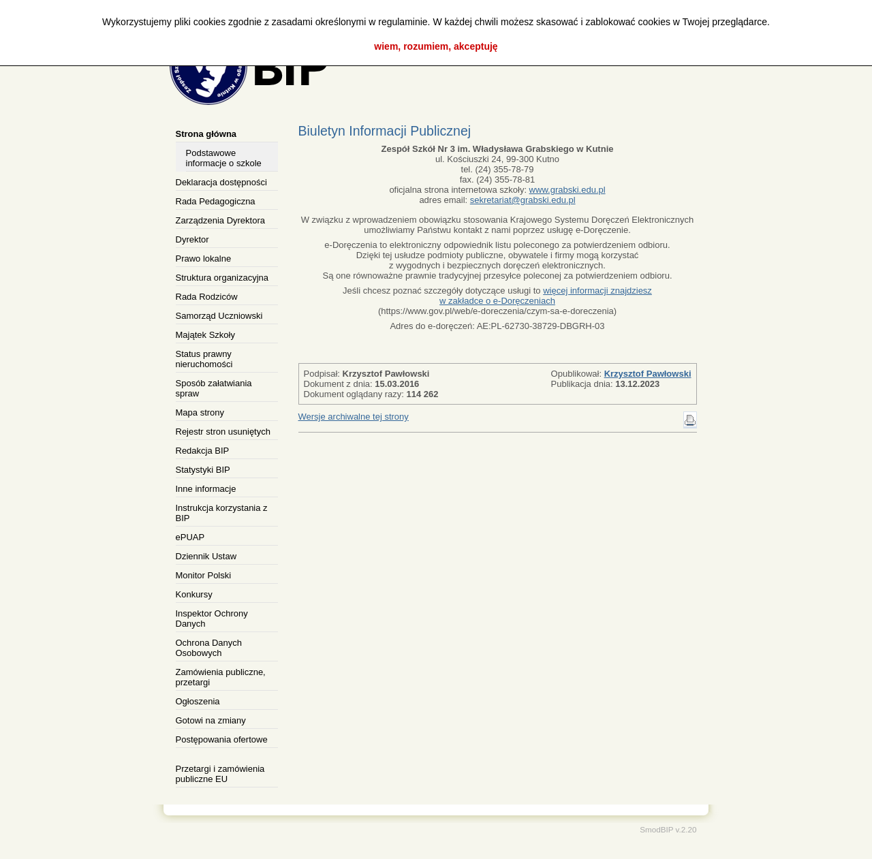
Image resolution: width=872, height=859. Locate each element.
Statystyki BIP (203, 470)
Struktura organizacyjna (222, 277)
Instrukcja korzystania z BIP (222, 513)
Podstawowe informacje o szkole (224, 158)
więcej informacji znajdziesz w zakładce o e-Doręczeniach (545, 295)
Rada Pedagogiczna (215, 201)
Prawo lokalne (204, 258)
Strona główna (206, 134)
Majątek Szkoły (205, 335)
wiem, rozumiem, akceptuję (435, 46)
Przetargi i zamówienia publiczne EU (220, 774)
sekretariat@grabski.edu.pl (523, 200)
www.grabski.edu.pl (567, 190)
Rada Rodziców (207, 297)
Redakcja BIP (203, 451)
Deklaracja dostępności (221, 182)
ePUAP (190, 537)
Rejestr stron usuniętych (223, 431)
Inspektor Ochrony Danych (212, 618)
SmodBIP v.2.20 (668, 829)
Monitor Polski (204, 575)
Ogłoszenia (198, 701)
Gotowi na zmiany (211, 720)
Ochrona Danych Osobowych (209, 648)
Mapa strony (200, 412)
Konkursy (194, 594)
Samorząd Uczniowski (219, 316)
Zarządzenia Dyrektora (221, 220)
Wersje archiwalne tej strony (353, 416)
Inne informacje (206, 489)
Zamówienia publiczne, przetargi (221, 677)
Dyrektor (192, 239)
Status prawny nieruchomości (204, 359)
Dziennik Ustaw (206, 556)
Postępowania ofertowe (222, 739)
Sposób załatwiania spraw (214, 388)
